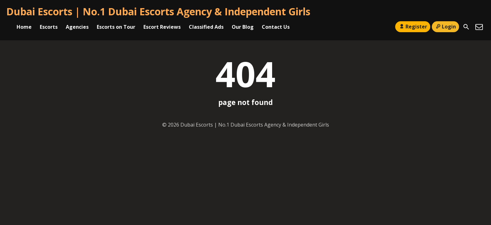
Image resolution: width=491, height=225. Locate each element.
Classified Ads (206, 26)
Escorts (49, 26)
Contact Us (276, 26)
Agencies (77, 26)
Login (445, 26)
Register (412, 26)
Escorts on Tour (116, 26)
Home (24, 26)
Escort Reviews (162, 26)
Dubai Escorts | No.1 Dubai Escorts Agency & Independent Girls (158, 11)
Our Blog (243, 26)
